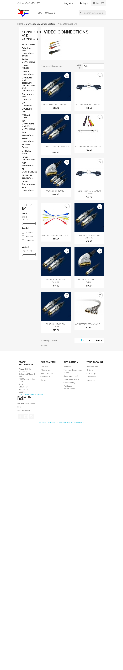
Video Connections (28, 182)
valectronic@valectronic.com (31, 394)
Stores (43, 380)
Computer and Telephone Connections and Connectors (28, 84)
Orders (90, 370)
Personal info (92, 366)
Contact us (45, 376)
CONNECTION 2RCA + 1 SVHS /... (89, 324)
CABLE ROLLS (25, 66)
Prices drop (45, 370)
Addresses (91, 376)
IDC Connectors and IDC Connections (28, 125)
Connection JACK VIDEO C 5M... (89, 146)
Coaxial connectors (28, 73)
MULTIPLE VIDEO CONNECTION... (56, 235)
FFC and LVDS (26, 116)
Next (99, 340)
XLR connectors (28, 189)
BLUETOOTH (28, 44)
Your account (95, 362)
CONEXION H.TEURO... (56, 191)
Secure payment (70, 376)
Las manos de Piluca (26, 403)
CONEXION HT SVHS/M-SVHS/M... (56, 325)
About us (44, 366)
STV (19, 407)
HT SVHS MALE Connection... (55, 104)
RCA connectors (28, 164)
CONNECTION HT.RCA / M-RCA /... (56, 147)
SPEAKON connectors (28, 176)
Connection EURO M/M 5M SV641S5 (89, 192)
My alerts (91, 380)
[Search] (92, 12)
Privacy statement (71, 379)
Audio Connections (28, 60)
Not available (30, 240)
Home (39, 13)
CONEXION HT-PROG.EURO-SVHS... (89, 280)
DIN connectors (28, 104)
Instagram (31, 416)
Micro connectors (28, 139)
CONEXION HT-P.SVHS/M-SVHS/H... (89, 236)
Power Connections (28, 158)
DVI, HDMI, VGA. (27, 110)
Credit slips (92, 373)
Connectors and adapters (28, 97)
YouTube (25, 416)
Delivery (67, 366)
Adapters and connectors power (28, 52)
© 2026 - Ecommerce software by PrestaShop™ (61, 422)
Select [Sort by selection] (93, 66)
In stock (30, 232)
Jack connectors (28, 133)
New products (46, 373)
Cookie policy (69, 382)
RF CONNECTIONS (28, 170)
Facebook (20, 416)
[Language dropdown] (69, 3)
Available (30, 236)
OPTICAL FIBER (26, 152)
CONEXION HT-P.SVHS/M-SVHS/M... (56, 280)
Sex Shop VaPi (23, 410)
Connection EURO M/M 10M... (89, 104)
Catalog (50, 13)
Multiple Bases (26, 146)
